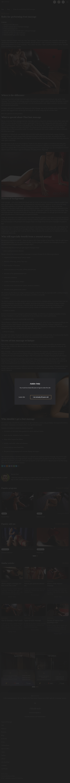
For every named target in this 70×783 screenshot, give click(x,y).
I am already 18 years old (40, 397)
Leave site (22, 397)
